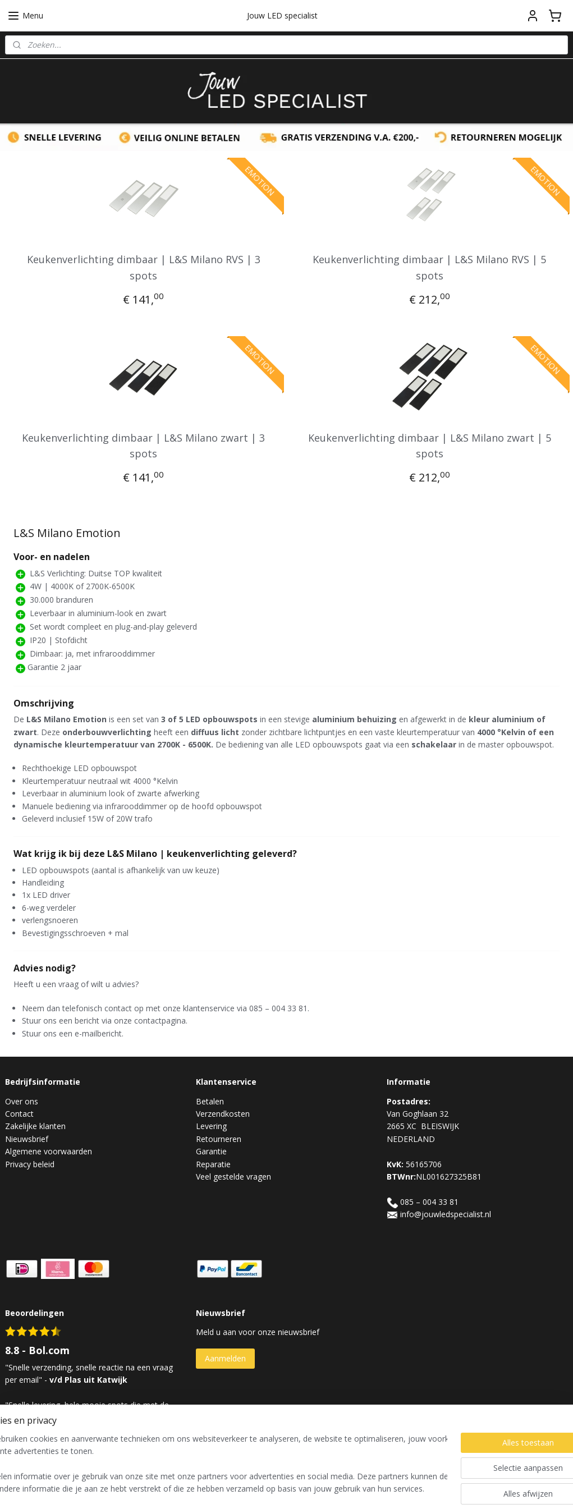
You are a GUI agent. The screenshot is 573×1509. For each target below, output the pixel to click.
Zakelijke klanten (35, 1126)
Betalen (210, 1101)
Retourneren (218, 1139)
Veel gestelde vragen (233, 1176)
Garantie (211, 1151)
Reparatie (213, 1164)
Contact (19, 1113)
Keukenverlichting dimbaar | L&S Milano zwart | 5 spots (429, 446)
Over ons (21, 1101)
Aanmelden (225, 1358)
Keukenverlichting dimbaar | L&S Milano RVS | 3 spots (143, 267)
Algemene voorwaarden (48, 1151)
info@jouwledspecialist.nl (445, 1214)
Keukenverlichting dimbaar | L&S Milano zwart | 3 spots (143, 446)
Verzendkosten (223, 1113)
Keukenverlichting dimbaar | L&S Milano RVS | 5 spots (429, 267)
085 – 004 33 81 (429, 1201)
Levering (211, 1126)
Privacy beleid (29, 1164)
